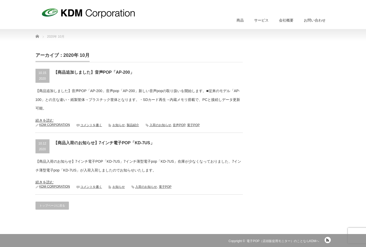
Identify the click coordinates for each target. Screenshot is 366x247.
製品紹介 (133, 125)
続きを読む (44, 120)
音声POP (179, 125)
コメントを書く (91, 125)
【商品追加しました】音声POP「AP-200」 (93, 72)
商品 (240, 20)
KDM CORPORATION (54, 125)
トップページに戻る (52, 205)
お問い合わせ (315, 20)
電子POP (193, 125)
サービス (261, 20)
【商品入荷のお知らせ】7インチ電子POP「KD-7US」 (103, 143)
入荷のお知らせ (160, 125)
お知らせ (118, 125)
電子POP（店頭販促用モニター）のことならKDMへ (283, 241)
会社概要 (286, 20)
